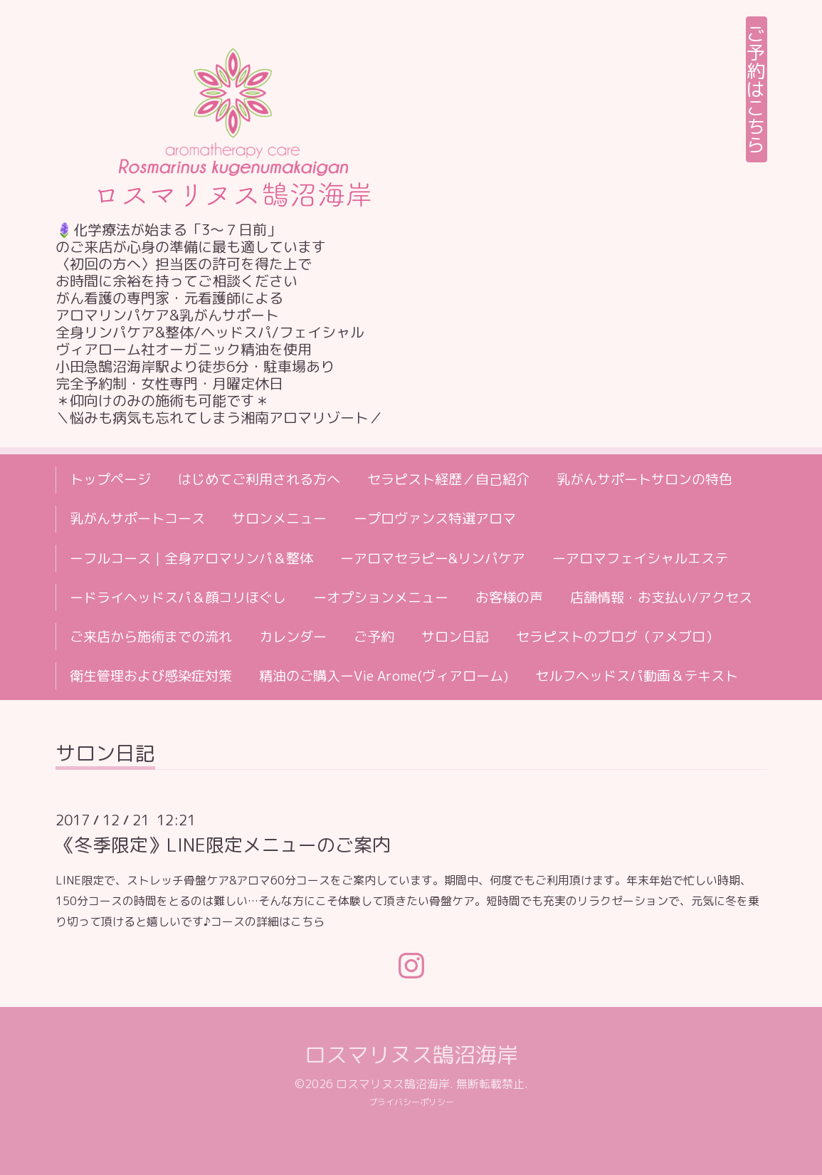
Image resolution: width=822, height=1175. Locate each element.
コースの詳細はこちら (268, 921)
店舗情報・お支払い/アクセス (661, 597)
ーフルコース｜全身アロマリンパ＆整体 (191, 558)
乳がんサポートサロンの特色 (644, 479)
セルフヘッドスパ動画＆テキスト (636, 676)
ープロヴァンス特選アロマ (435, 518)
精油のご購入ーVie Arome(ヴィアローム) (383, 676)
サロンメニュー (279, 518)
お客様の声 (509, 597)
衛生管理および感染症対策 (151, 676)
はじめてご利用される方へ (259, 479)
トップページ (110, 479)
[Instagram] (411, 965)
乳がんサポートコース (137, 518)
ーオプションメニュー (380, 597)
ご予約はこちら (756, 89)
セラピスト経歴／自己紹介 (448, 479)
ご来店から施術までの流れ (151, 636)
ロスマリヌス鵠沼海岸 (411, 1055)
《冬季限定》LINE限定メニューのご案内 (223, 844)
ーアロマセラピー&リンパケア (432, 558)
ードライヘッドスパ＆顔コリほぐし (178, 597)
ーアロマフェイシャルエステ (640, 558)
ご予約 (374, 636)
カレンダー (293, 636)
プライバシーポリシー (411, 1102)
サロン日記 (455, 636)
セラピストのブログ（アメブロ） (617, 636)
